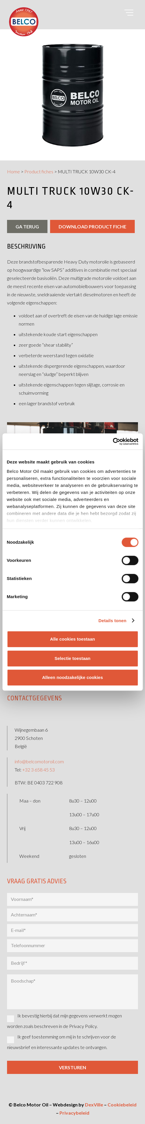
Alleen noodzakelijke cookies (72, 677)
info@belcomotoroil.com (39, 761)
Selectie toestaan (72, 658)
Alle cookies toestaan (72, 639)
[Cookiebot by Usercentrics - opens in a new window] (112, 441)
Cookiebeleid (122, 1104)
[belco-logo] (23, 21)
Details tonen (112, 620)
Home (13, 171)
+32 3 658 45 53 (38, 769)
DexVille (94, 1104)
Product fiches (38, 171)
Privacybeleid (74, 1113)
